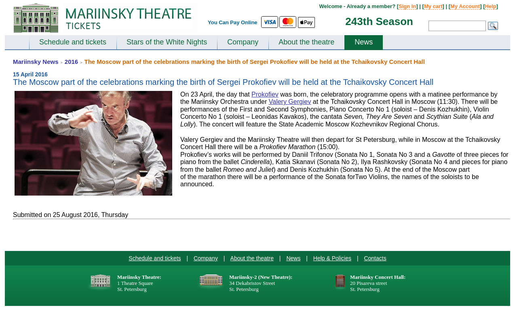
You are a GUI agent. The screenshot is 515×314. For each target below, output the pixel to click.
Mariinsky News (36, 61)
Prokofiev (265, 94)
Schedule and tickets (72, 42)
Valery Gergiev (290, 101)
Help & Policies (332, 258)
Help (490, 6)
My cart (433, 6)
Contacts (375, 258)
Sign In (407, 6)
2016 (71, 61)
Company (242, 42)
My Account (465, 6)
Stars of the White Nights (167, 42)
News (364, 42)
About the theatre (306, 42)
